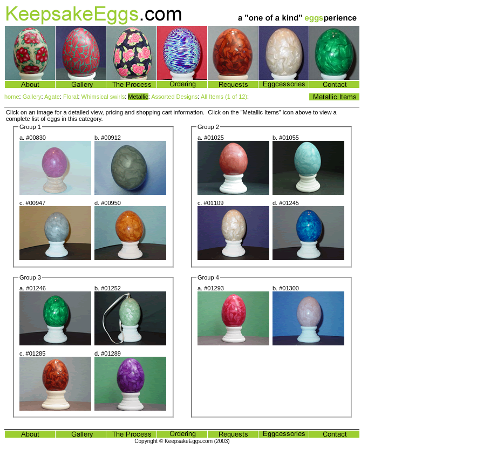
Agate (52, 96)
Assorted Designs (174, 96)
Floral (70, 96)
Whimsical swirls (103, 96)
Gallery (32, 96)
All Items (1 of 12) (224, 96)
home (11, 96)
